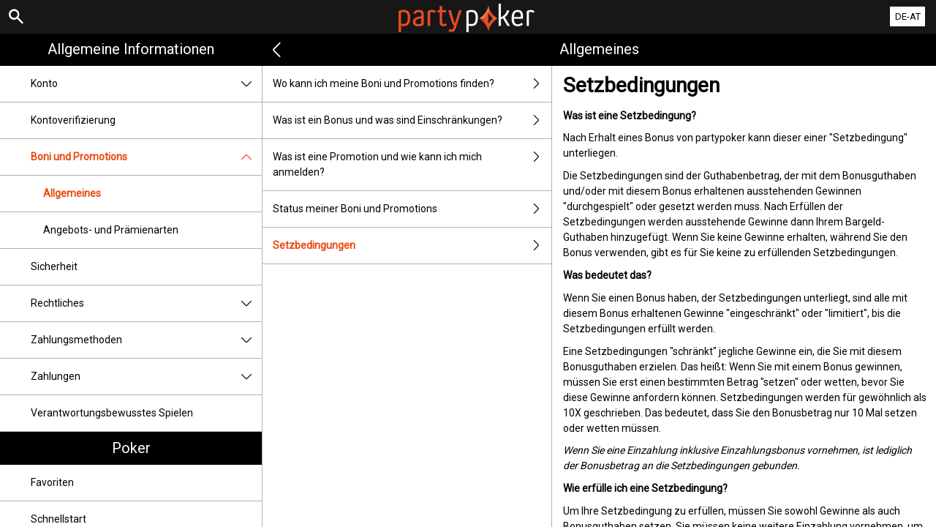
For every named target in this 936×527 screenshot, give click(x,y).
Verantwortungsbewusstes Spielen (112, 413)
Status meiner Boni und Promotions (412, 209)
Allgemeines (72, 193)
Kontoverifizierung (73, 120)
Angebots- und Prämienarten (110, 230)
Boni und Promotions (146, 157)
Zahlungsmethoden (146, 340)
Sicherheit (54, 266)
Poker (131, 448)
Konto (146, 84)
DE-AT (908, 16)
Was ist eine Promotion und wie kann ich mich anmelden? (412, 164)
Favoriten (52, 482)
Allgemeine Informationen (131, 49)
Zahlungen (146, 377)
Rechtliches (146, 303)
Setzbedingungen (412, 246)
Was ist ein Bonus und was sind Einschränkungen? (412, 120)
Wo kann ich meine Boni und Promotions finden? (412, 84)
